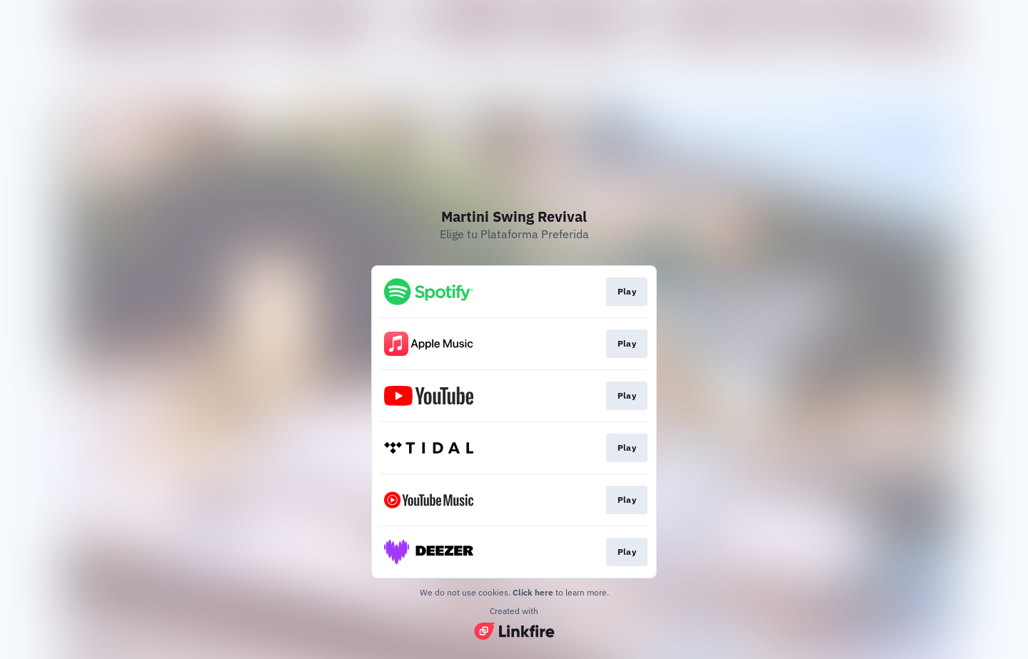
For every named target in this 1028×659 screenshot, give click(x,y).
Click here (533, 592)
